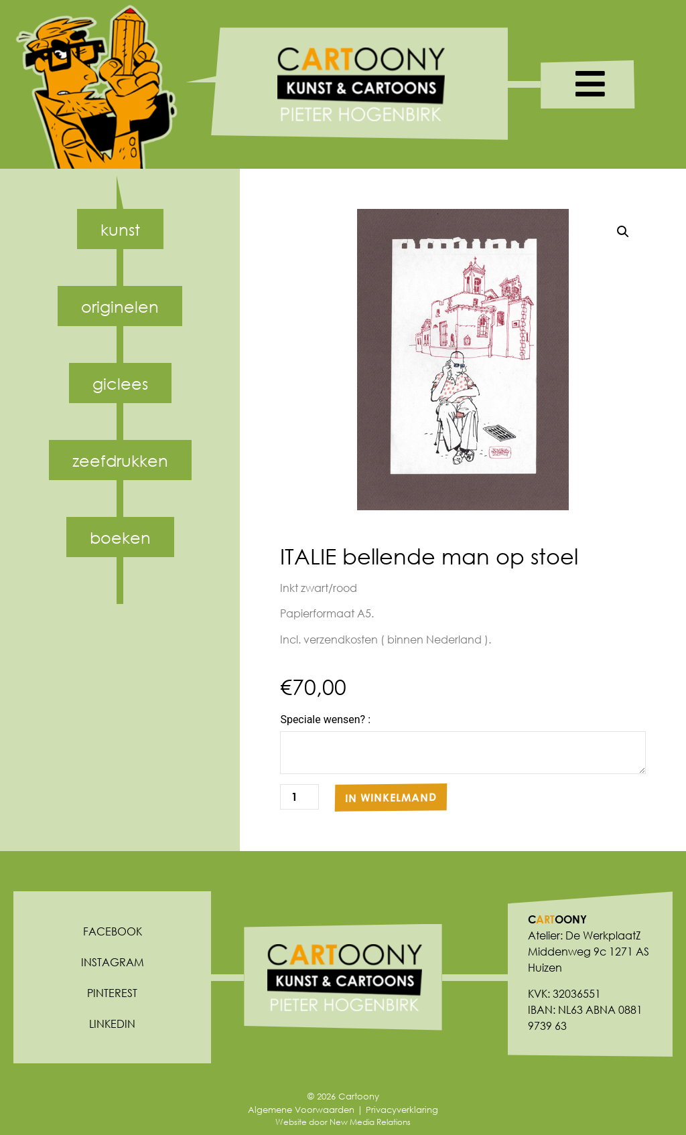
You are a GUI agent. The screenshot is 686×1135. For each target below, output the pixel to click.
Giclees (120, 383)
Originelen (120, 306)
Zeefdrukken (120, 460)
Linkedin (112, 1023)
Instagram (112, 962)
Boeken (120, 537)
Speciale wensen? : (325, 719)
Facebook (112, 931)
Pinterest (112, 993)
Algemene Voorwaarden (301, 1110)
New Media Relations (370, 1122)
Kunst (120, 229)
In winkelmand (391, 797)
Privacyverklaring (402, 1110)
